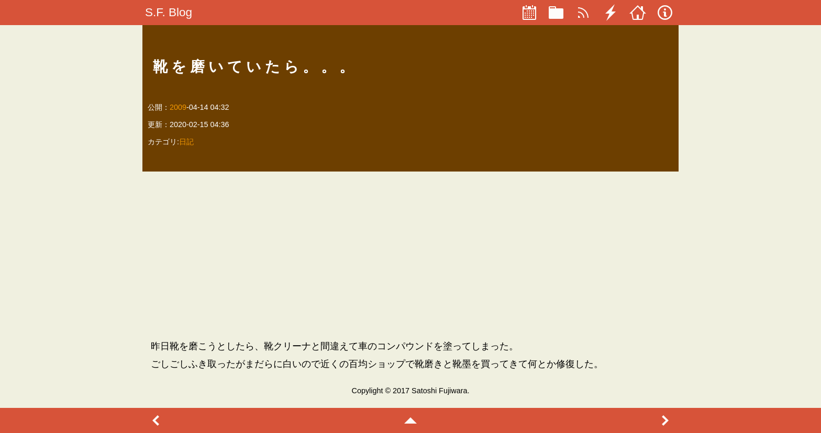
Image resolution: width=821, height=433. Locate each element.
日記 (186, 142)
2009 (178, 107)
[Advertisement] (411, 255)
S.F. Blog (168, 12)
